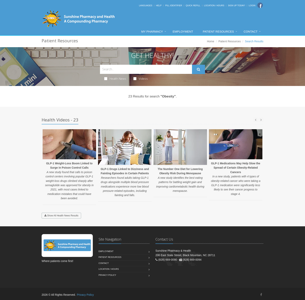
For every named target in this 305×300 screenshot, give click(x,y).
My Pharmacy (152, 31)
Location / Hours (214, 5)
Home (210, 41)
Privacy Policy (107, 275)
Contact (251, 31)
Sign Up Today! (236, 5)
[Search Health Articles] (146, 69)
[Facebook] (260, 5)
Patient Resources (218, 31)
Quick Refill (193, 5)
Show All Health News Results (61, 215)
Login (252, 5)
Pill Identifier (173, 5)
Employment (183, 31)
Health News (115, 79)
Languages (145, 5)
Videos (140, 79)
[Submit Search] (198, 69)
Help (159, 5)
